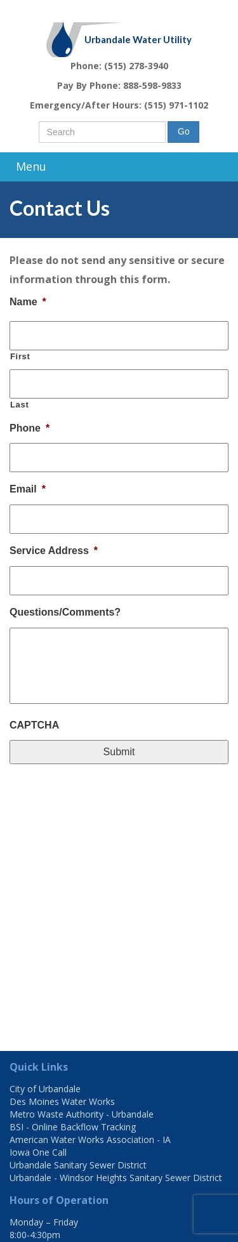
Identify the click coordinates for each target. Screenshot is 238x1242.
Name (28, 301)
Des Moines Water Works (62, 1101)
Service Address (54, 550)
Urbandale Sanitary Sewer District (78, 1165)
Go (184, 131)
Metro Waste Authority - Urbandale (82, 1114)
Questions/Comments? (65, 612)
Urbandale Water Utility (138, 39)
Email (28, 489)
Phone (30, 428)
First (20, 356)
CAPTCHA (34, 725)
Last (19, 404)
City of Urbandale (45, 1089)
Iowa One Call (38, 1152)
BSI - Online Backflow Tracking (73, 1127)
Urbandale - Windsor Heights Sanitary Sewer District (116, 1178)
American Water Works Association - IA (90, 1139)
